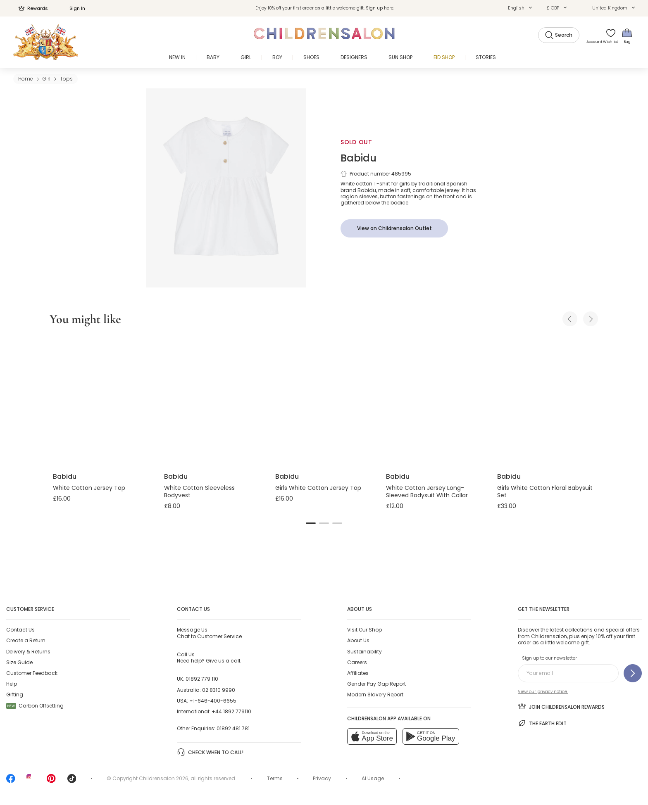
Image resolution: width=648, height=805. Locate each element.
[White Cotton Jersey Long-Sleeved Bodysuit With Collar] (435, 400)
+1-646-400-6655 (212, 700)
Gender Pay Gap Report (376, 683)
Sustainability (364, 651)
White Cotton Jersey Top (89, 488)
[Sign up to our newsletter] (633, 673)
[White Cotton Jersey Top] (102, 400)
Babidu (358, 158)
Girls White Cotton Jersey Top (318, 488)
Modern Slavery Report (375, 694)
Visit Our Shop (364, 629)
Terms (275, 778)
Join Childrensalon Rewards (561, 706)
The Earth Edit (542, 723)
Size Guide (19, 662)
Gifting (14, 694)
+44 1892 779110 (231, 711)
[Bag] (627, 35)
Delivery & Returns (28, 651)
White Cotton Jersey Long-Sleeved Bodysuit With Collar (427, 491)
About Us (358, 640)
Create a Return (25, 640)
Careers (357, 662)
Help (11, 683)
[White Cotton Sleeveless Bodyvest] (213, 400)
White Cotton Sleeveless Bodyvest (199, 491)
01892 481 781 (233, 728)
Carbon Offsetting (35, 705)
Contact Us (20, 629)
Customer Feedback (31, 673)
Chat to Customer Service (209, 632)
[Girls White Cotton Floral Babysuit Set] (546, 400)
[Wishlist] (608, 35)
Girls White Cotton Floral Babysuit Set (545, 491)
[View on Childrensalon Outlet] (394, 228)
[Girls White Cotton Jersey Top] (324, 400)
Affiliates (358, 673)
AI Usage (373, 778)
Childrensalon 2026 (163, 778)
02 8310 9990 (218, 689)
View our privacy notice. (543, 692)
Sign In (72, 8)
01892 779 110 (202, 678)
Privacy (322, 778)
